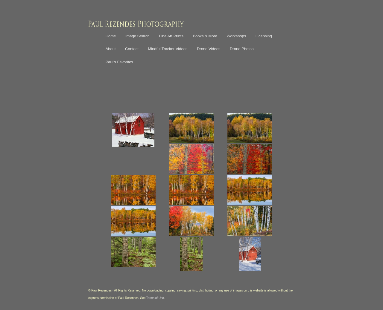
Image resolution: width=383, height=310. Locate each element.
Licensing (264, 36)
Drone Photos (242, 49)
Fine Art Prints (171, 36)
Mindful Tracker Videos (167, 49)
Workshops (236, 36)
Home (111, 36)
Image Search (137, 36)
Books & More (205, 36)
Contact (132, 49)
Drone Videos (209, 49)
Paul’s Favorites (119, 62)
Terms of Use (155, 298)
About (111, 49)
